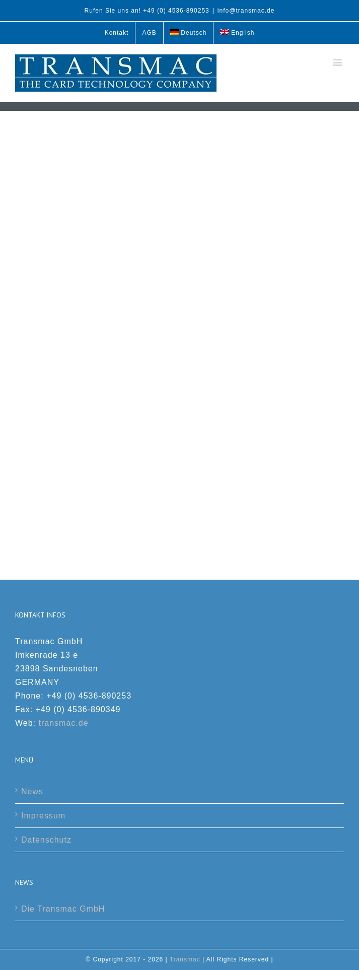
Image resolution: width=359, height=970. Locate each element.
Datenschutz (46, 840)
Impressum (43, 815)
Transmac (185, 959)
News (32, 791)
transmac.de (64, 723)
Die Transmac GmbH (63, 909)
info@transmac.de (246, 10)
